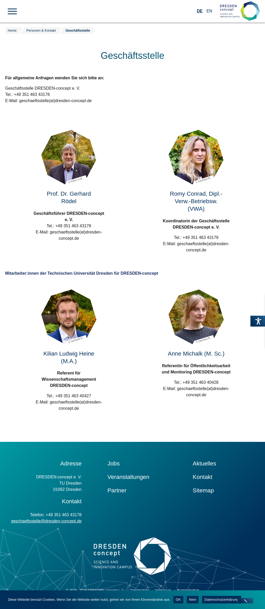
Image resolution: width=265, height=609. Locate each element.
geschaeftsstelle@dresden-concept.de (46, 521)
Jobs (113, 463)
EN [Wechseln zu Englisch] (209, 11)
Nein (192, 599)
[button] (12, 11)
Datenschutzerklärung (221, 599)
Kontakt (202, 477)
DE (199, 11)
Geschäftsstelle (77, 30)
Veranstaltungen (128, 477)
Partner (116, 490)
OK (178, 599)
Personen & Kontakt (41, 30)
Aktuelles (204, 463)
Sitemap (203, 490)
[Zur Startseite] (240, 11)
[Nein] (245, 600)
